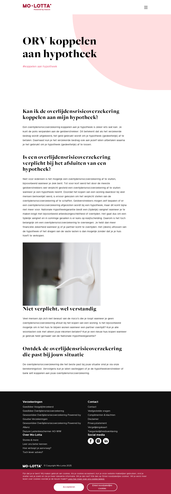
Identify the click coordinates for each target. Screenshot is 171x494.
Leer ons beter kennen (35, 444)
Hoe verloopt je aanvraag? (37, 448)
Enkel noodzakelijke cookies (102, 487)
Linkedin (106, 441)
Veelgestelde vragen (99, 411)
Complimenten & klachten (101, 415)
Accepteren (69, 487)
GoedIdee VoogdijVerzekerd (38, 406)
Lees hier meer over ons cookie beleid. (86, 479)
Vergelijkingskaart (97, 427)
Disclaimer (93, 419)
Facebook (91, 441)
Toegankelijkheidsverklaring (103, 431)
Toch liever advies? (33, 452)
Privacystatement (97, 423)
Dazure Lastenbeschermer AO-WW (42, 431)
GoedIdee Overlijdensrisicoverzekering (43, 411)
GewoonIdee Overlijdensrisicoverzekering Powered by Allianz (52, 425)
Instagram (98, 441)
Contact (92, 406)
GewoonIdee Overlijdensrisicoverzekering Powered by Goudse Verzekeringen (52, 417)
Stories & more (30, 440)
